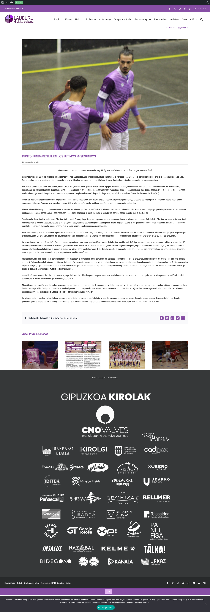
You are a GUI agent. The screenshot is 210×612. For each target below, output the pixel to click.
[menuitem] (2, 2)
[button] (201, 18)
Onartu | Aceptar (105, 607)
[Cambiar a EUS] (101, 591)
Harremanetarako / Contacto (13, 583)
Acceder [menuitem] (10, 2)
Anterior (172, 27)
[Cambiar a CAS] (108, 591)
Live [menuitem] (20, 2)
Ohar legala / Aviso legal (31, 583)
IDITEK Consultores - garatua (60, 583)
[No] (206, 604)
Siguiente (182, 27)
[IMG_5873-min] (105, 94)
